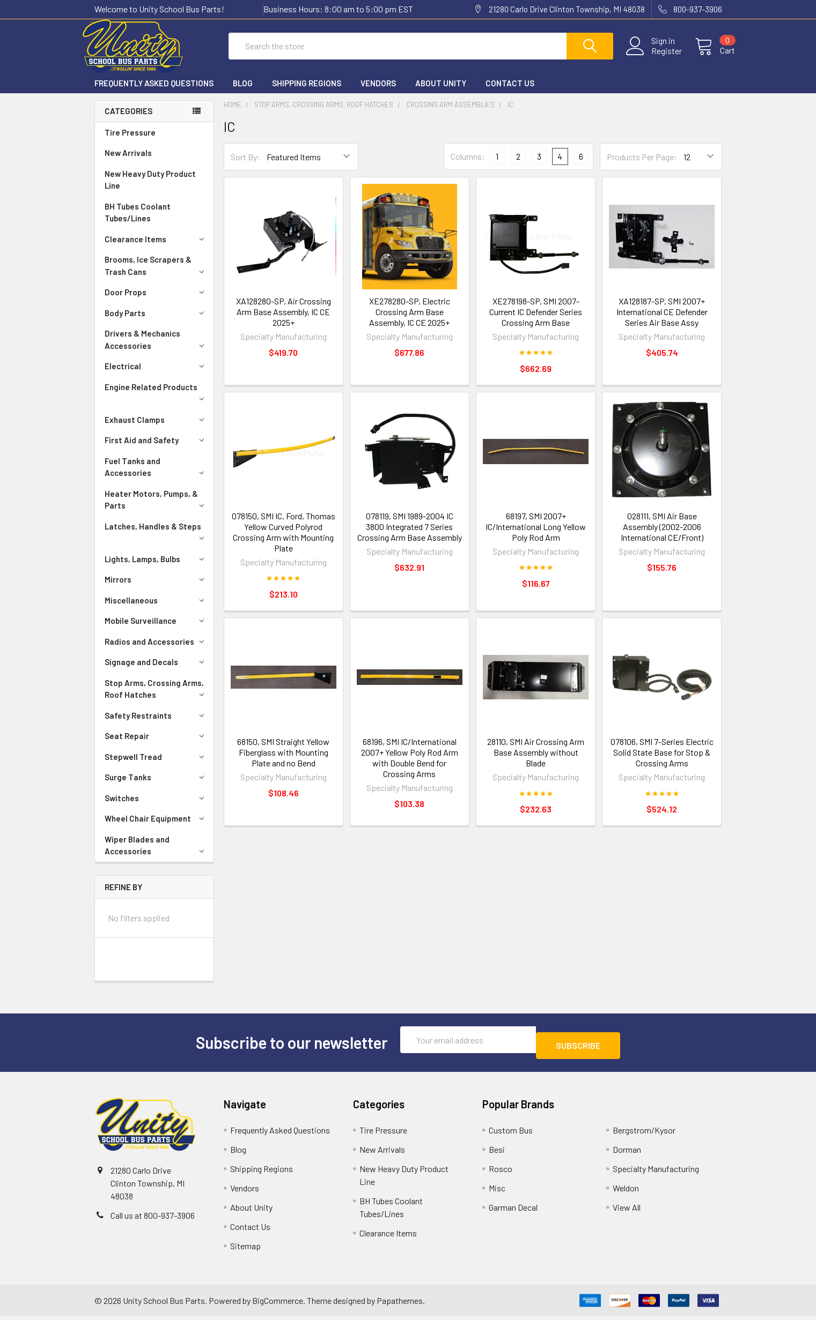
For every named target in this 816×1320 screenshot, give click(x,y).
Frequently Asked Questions (154, 93)
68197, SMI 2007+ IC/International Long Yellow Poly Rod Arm (536, 536)
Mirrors (156, 589)
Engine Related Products (156, 401)
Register (653, 57)
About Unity (440, 93)
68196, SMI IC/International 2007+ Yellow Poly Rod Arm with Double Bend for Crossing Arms (409, 767)
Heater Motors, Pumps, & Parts (156, 509)
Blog (243, 93)
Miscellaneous (156, 610)
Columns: (468, 166)
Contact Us (510, 93)
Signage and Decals (156, 671)
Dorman (627, 1153)
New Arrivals (128, 162)
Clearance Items (156, 248)
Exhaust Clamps (156, 429)
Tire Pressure (130, 142)
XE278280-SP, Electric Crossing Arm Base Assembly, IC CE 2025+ (409, 321)
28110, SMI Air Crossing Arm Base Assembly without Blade (535, 762)
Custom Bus (511, 1134)
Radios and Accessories (156, 651)
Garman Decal (513, 1211)
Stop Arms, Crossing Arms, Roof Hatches (156, 699)
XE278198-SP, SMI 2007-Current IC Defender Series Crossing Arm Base (535, 321)
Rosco (500, 1172)
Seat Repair (156, 745)
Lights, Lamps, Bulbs (156, 568)
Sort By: (245, 166)
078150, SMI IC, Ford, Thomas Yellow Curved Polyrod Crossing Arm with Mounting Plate (283, 541)
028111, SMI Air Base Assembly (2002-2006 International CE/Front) (662, 536)
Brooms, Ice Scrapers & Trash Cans (156, 275)
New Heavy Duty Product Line (150, 189)
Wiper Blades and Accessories (156, 855)
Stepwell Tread (156, 766)
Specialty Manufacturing (656, 1172)
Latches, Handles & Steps (156, 540)
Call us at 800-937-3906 (153, 1219)
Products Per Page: (642, 166)
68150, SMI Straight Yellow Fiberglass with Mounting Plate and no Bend (283, 762)
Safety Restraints (156, 725)
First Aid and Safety (156, 449)
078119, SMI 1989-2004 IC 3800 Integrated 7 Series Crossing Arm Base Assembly (409, 536)
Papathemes (400, 1304)
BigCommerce (277, 1304)
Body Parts (156, 322)
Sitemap (245, 1249)
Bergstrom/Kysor (644, 1134)
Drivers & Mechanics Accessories (156, 349)
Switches (156, 807)
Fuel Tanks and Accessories (156, 477)
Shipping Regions (306, 93)
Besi (497, 1153)
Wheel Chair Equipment (156, 828)
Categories (128, 120)
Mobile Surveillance (156, 630)
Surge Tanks (156, 787)
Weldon (626, 1192)
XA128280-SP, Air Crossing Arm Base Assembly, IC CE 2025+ (283, 321)
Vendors (378, 93)
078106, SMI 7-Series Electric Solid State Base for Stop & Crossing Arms (662, 762)
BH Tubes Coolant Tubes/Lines (138, 222)
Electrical (156, 376)
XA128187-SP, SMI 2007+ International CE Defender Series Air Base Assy (662, 321)
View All (627, 1211)
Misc (497, 1192)
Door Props (156, 302)
